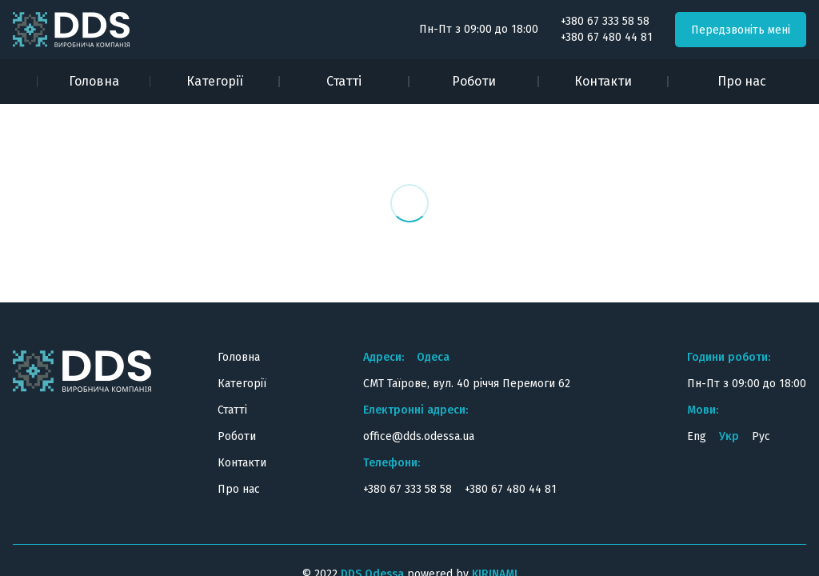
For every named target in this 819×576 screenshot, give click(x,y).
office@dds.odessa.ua (418, 436)
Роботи (474, 81)
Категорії (214, 81)
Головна (94, 81)
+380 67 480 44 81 (607, 37)
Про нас (741, 81)
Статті (344, 81)
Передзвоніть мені (740, 30)
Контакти (603, 81)
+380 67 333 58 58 (605, 21)
